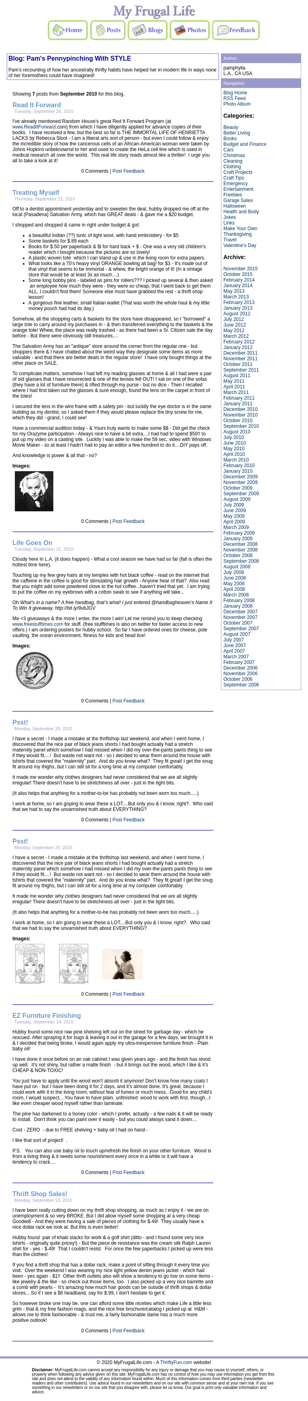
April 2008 (234, 589)
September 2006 (241, 685)
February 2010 (239, 465)
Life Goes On (32, 542)
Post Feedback (128, 171)
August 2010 (236, 432)
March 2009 (236, 527)
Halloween (234, 206)
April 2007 (234, 651)
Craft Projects (238, 172)
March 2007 (236, 657)
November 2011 (240, 358)
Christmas (234, 155)
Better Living (236, 133)
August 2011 (236, 375)
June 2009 (234, 510)
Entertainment (238, 189)
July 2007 (233, 640)
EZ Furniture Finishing (46, 1015)
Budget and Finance (244, 144)
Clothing (232, 167)
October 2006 (238, 679)
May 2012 (234, 330)
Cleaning (232, 161)
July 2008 (233, 572)
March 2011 (236, 392)
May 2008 (234, 583)
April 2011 (234, 387)
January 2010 (238, 471)
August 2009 (236, 499)
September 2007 (241, 628)
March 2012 (236, 336)
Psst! (20, 722)
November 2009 (240, 482)
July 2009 (233, 505)
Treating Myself (35, 192)
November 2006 (240, 673)
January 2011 (238, 403)
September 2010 (241, 426)
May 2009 (234, 516)
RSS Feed (234, 98)
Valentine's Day (239, 245)
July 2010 (233, 437)
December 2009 (240, 477)
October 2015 (238, 274)
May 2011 (234, 381)
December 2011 (240, 353)
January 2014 (238, 285)
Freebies (232, 195)
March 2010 (236, 460)
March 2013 (236, 297)
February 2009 (239, 533)
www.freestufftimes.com (37, 624)
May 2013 (234, 291)
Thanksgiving (237, 234)
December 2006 (240, 668)
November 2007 (240, 617)
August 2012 (236, 314)
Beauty (230, 127)
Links (229, 223)
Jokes (229, 217)
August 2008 (236, 567)
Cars (228, 150)
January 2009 (238, 538)
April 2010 (234, 454)
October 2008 (238, 555)
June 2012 (234, 325)
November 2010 (240, 415)
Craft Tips (233, 178)
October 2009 (238, 488)
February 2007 (239, 662)
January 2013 (238, 308)
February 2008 (239, 600)
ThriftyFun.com (176, 1362)
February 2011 (239, 398)
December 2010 (240, 409)
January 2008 (238, 606)
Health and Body (241, 211)
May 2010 (234, 448)
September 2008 (241, 561)
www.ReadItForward (34, 127)
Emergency (235, 183)
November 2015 (240, 269)
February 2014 (239, 280)
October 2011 (238, 364)
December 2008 (240, 544)
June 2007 (234, 645)
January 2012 (238, 347)
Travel (230, 240)
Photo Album (237, 104)
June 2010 (234, 443)
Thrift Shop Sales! (39, 1194)
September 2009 (241, 493)
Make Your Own (240, 228)
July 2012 (233, 319)
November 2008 (240, 550)
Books (230, 138)
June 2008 (234, 578)
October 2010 (238, 420)
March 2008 (236, 595)
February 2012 (239, 342)
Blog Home (235, 93)
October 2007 (238, 623)
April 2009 (234, 522)
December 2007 (240, 612)
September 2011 (241, 370)
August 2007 (236, 634)
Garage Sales (238, 200)
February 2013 (239, 302)
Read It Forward (36, 105)
